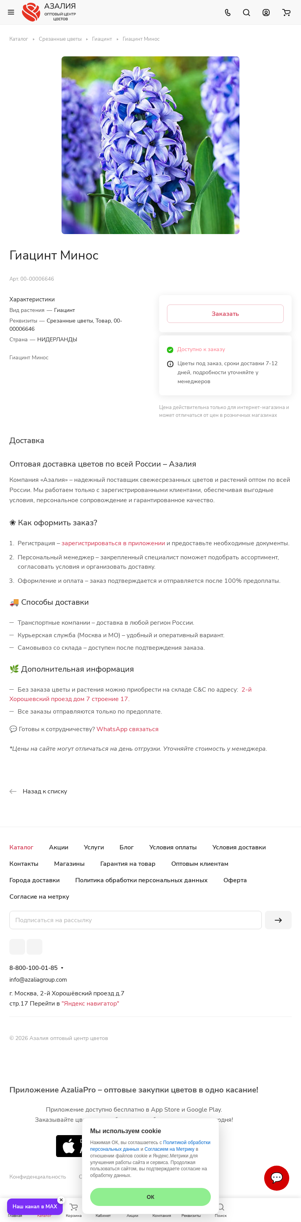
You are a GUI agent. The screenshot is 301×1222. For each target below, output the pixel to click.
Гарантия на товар (128, 864)
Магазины (69, 864)
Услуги (94, 847)
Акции (58, 847)
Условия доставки (239, 847)
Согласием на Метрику (169, 1149)
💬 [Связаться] (276, 1178)
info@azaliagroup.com (38, 980)
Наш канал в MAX (35, 1206)
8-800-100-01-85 (33, 967)
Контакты (23, 864)
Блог (127, 847)
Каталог (21, 847)
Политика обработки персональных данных (141, 880)
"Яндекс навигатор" (89, 1003)
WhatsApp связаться (127, 729)
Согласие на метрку (39, 896)
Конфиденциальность (37, 1177)
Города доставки (34, 880)
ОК (150, 1197)
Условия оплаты (173, 847)
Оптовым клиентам (199, 864)
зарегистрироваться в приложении (113, 543)
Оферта (235, 880)
